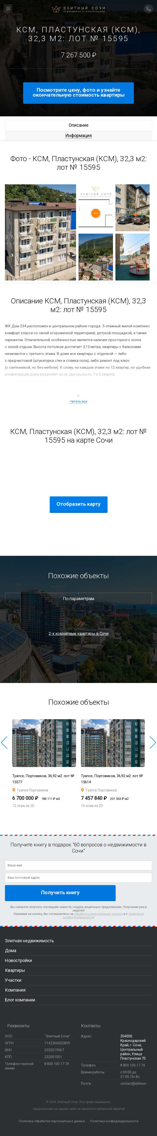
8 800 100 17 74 (132, 1065)
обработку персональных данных (98, 914)
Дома (10, 950)
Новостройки (18, 960)
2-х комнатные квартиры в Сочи (79, 633)
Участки (13, 980)
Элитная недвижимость (29, 940)
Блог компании (20, 999)
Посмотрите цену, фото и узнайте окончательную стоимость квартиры (79, 92)
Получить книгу (60, 892)
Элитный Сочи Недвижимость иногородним (78, 11)
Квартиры (15, 970)
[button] (4, 742)
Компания (15, 990)
